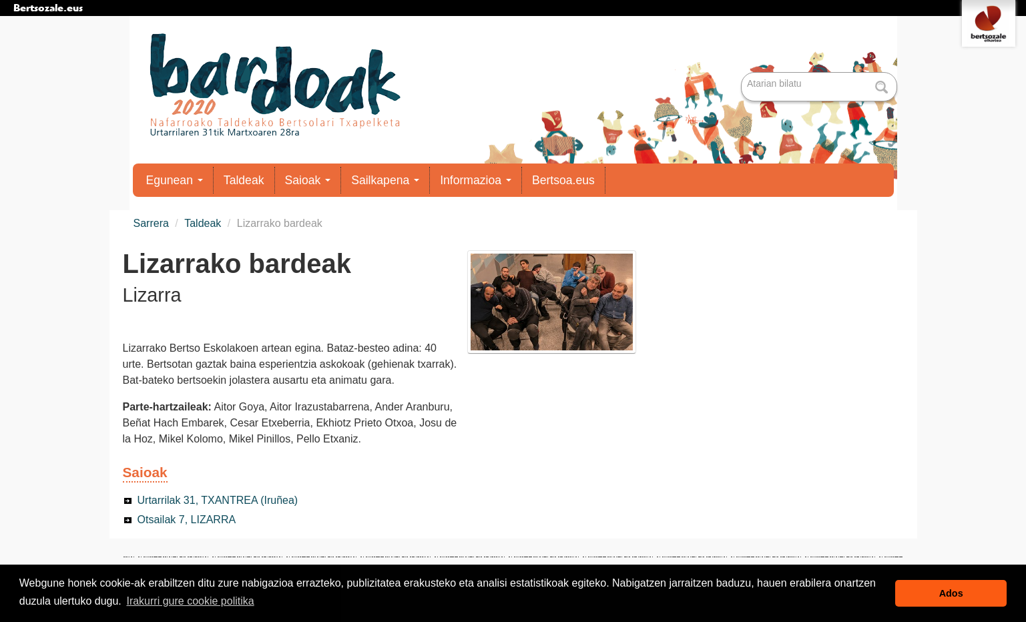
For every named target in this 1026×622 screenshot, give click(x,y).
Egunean (174, 180)
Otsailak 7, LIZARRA (187, 519)
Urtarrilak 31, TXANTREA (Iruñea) (218, 500)
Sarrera (151, 223)
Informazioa (475, 180)
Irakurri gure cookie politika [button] (190, 601)
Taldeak (244, 180)
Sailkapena (385, 180)
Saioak (308, 180)
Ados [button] (951, 593)
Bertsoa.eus (563, 180)
